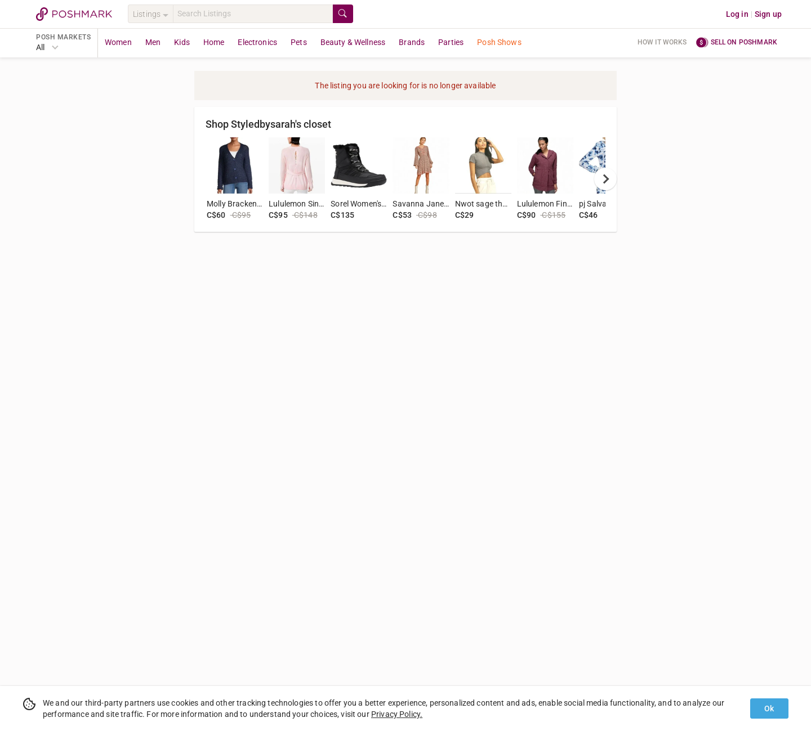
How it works (662, 42)
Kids (182, 42)
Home (214, 42)
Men (153, 42)
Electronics (257, 42)
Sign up (768, 14)
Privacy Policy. (396, 714)
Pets (299, 42)
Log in (737, 14)
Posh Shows (499, 42)
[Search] (253, 14)
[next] (605, 179)
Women (118, 42)
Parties (451, 42)
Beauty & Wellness (353, 42)
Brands (412, 42)
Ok (769, 708)
